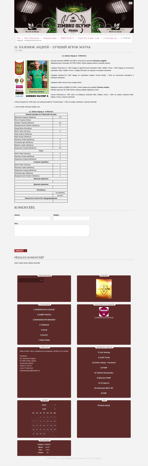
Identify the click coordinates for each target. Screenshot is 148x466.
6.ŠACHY (44, 337)
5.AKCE (44, 332)
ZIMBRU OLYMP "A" (67, 38)
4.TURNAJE (44, 327)
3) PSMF (103, 370)
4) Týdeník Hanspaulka (103, 375)
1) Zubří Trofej (104, 360)
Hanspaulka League (49, 38)
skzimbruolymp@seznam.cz (30, 373)
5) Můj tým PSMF (104, 380)
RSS (63, 460)
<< (33, 407)
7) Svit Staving (104, 355)
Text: (16, 223)
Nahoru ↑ (99, 460)
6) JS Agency (103, 385)
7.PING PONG (44, 342)
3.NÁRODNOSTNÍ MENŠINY (44, 322)
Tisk (75, 460)
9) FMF (104, 395)
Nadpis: (56, 215)
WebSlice (69, 460)
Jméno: (17, 215)
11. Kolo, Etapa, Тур (110, 38)
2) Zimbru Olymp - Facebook (104, 365)
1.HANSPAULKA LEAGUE (44, 312)
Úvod (18, 38)
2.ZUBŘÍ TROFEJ (44, 317)
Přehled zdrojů (104, 408)
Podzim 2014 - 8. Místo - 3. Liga (88, 38)
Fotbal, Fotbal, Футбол (31, 38)
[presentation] (74, 246)
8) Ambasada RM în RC (103, 390)
